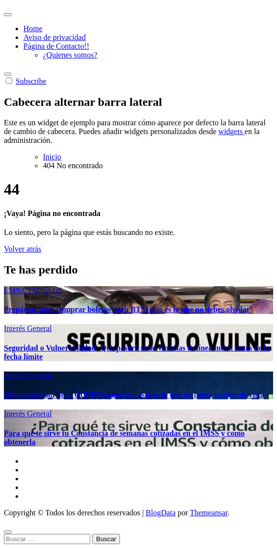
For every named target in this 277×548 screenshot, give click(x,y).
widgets (231, 131)
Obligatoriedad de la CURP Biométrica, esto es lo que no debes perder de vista (134, 395)
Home (32, 28)
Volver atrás (22, 249)
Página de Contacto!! (56, 46)
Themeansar (208, 513)
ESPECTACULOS (33, 290)
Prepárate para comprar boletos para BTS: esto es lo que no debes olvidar (127, 309)
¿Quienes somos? (70, 55)
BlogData (161, 513)
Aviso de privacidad (54, 37)
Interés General (28, 328)
